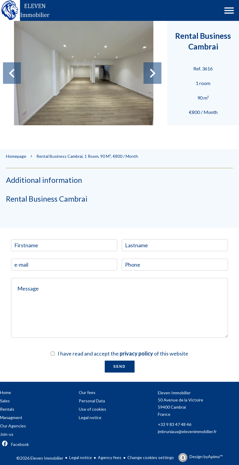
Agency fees (109, 457)
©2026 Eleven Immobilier (39, 458)
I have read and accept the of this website (123, 353)
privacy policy (136, 353)
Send (119, 366)
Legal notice (80, 457)
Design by (206, 456)
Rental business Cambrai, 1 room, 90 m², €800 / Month (87, 156)
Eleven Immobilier (174, 392)
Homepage (16, 156)
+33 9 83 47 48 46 (174, 424)
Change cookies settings (150, 457)
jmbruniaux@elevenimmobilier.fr (187, 431)
